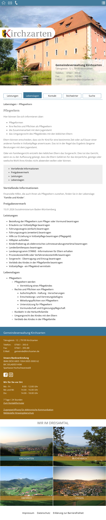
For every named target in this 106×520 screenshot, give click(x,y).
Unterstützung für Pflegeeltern (36, 304)
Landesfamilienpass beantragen (25, 247)
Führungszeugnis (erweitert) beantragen (30, 232)
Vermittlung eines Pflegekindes (36, 285)
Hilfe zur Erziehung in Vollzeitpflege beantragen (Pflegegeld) (40, 236)
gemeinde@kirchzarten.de (80, 79)
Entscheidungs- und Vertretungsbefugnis (41, 296)
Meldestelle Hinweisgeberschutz (18, 413)
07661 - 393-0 (73, 72)
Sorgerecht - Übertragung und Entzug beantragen (35, 258)
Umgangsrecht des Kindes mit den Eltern (35, 315)
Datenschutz (43, 512)
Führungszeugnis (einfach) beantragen (29, 228)
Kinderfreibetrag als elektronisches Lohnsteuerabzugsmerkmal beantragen (48, 243)
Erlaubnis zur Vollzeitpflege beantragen (29, 225)
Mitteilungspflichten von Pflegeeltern (39, 300)
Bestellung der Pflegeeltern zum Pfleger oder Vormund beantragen (44, 221)
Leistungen (12, 95)
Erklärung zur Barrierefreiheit (68, 512)
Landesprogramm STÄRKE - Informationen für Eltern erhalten (41, 251)
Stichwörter (72, 95)
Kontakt (52, 95)
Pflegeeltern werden (24, 281)
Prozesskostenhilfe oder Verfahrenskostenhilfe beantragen (40, 254)
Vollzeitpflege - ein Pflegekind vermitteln (30, 266)
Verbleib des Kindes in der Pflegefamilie (34, 319)
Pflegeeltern (15, 278)
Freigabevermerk (20, 172)
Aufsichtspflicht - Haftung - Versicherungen (42, 293)
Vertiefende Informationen (25, 168)
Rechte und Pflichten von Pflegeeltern (34, 289)
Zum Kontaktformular (13, 403)
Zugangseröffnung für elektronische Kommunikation (28, 409)
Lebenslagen (32, 95)
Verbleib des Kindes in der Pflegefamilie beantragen (36, 262)
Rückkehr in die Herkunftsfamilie (31, 311)
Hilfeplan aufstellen (19, 240)
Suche (92, 95)
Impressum (28, 512)
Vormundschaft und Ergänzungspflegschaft (42, 308)
